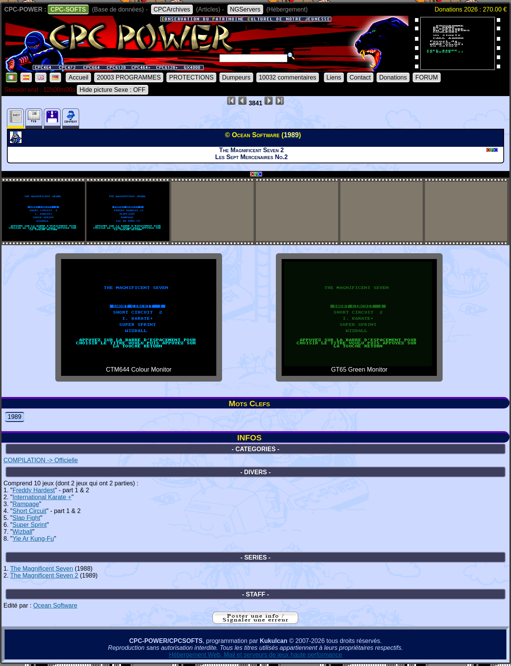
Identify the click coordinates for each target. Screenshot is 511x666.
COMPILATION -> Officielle (40, 460)
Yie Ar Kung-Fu (33, 538)
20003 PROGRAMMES (129, 77)
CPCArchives (172, 9)
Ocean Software (55, 605)
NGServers (245, 9)
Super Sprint (29, 525)
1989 (15, 417)
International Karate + (41, 497)
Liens (334, 77)
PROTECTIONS (191, 77)
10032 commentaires (287, 77)
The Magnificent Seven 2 (44, 575)
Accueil (78, 77)
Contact (360, 77)
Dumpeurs (236, 77)
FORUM (426, 77)
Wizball (22, 531)
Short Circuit (29, 511)
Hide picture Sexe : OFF (113, 89)
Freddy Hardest (33, 490)
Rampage (25, 504)
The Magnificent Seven (41, 568)
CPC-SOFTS (68, 9)
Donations (393, 77)
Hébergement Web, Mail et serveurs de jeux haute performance (255, 654)
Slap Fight (26, 518)
